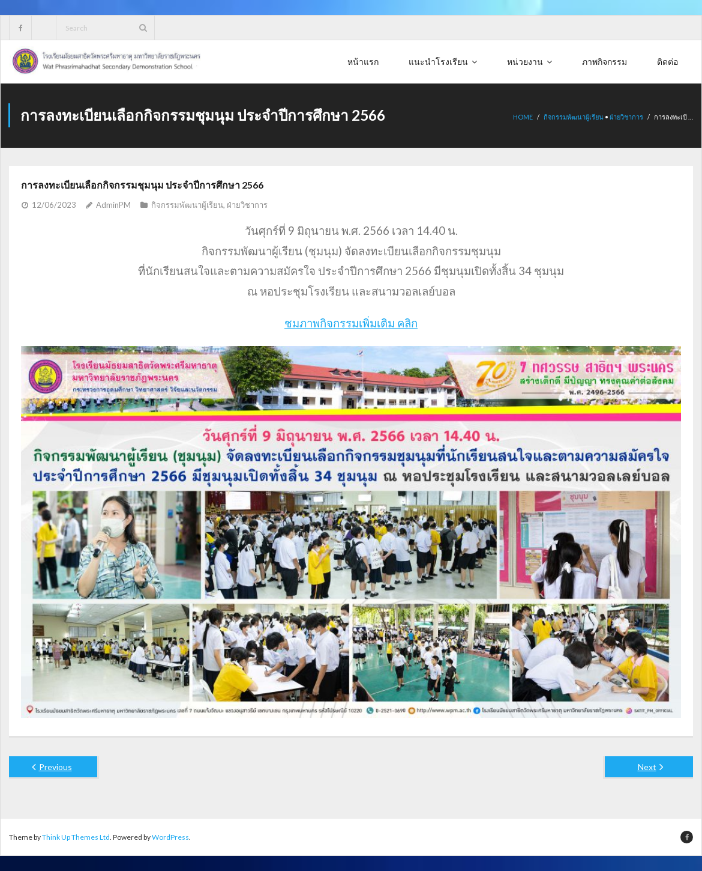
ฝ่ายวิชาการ (626, 117)
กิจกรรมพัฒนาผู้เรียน (574, 117)
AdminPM (113, 204)
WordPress (170, 836)
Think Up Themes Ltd (76, 836)
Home (523, 117)
